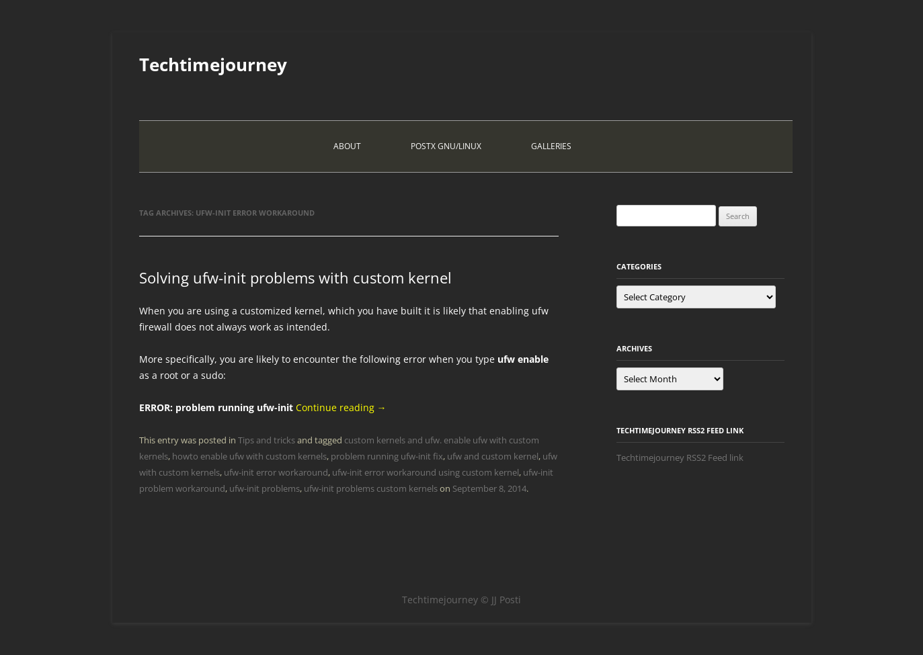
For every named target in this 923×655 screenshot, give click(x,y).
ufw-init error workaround (276, 472)
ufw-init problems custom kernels (371, 488)
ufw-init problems (264, 488)
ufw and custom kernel (492, 456)
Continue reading (341, 407)
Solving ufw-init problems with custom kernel (295, 277)
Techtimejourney (213, 64)
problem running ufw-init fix (387, 456)
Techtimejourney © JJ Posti (461, 599)
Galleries (551, 146)
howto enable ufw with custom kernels (249, 456)
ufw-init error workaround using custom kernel (425, 472)
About (347, 146)
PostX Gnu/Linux (446, 146)
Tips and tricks (266, 440)
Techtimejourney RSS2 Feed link (680, 457)
